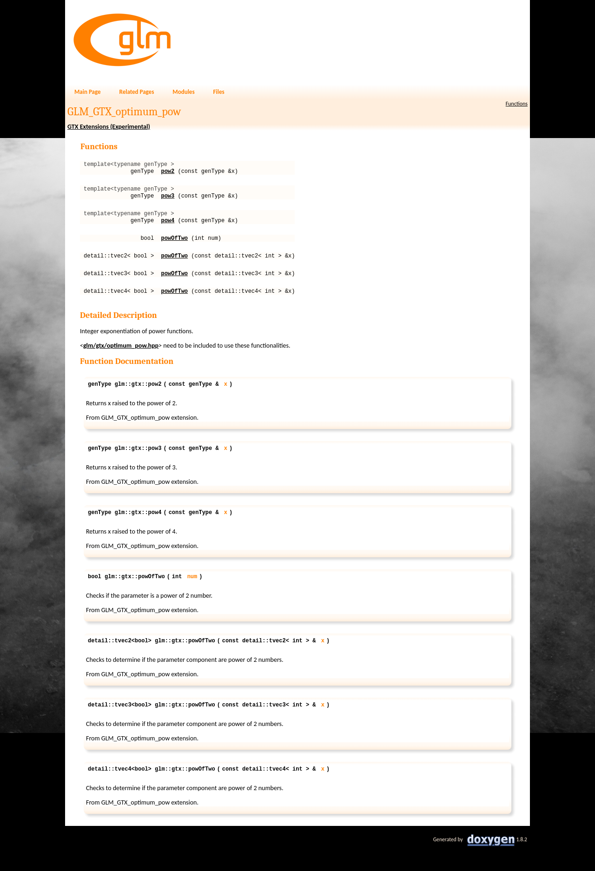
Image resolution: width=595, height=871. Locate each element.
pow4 (167, 228)
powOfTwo (174, 247)
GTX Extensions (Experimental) (108, 127)
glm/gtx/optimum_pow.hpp (121, 359)
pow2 (167, 174)
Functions (517, 103)
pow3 (167, 201)
